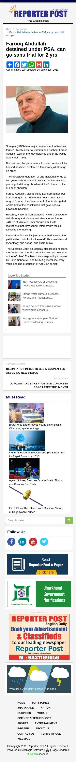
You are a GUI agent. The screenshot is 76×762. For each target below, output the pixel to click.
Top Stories (20, 29)
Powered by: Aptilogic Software (25, 749)
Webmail (23, 738)
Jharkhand (25, 707)
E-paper (23, 728)
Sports (22, 723)
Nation (45, 707)
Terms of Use (51, 733)
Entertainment (46, 723)
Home (9, 29)
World (42, 713)
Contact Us (25, 733)
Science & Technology (34, 718)
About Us (42, 728)
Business (24, 713)
